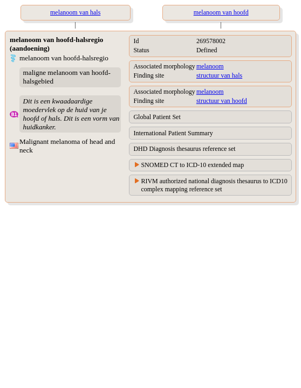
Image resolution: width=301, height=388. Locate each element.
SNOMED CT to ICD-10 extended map (192, 165)
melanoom (210, 66)
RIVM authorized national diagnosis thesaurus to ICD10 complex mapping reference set (214, 185)
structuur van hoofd (221, 101)
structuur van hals (219, 75)
